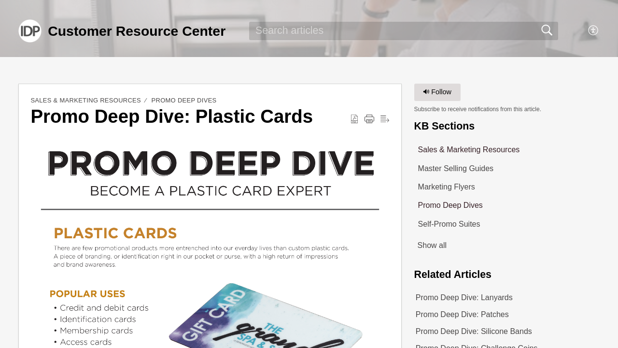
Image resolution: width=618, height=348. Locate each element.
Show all (432, 245)
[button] (594, 31)
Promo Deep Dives (184, 100)
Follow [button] (437, 92)
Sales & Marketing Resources (85, 100)
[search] (403, 31)
